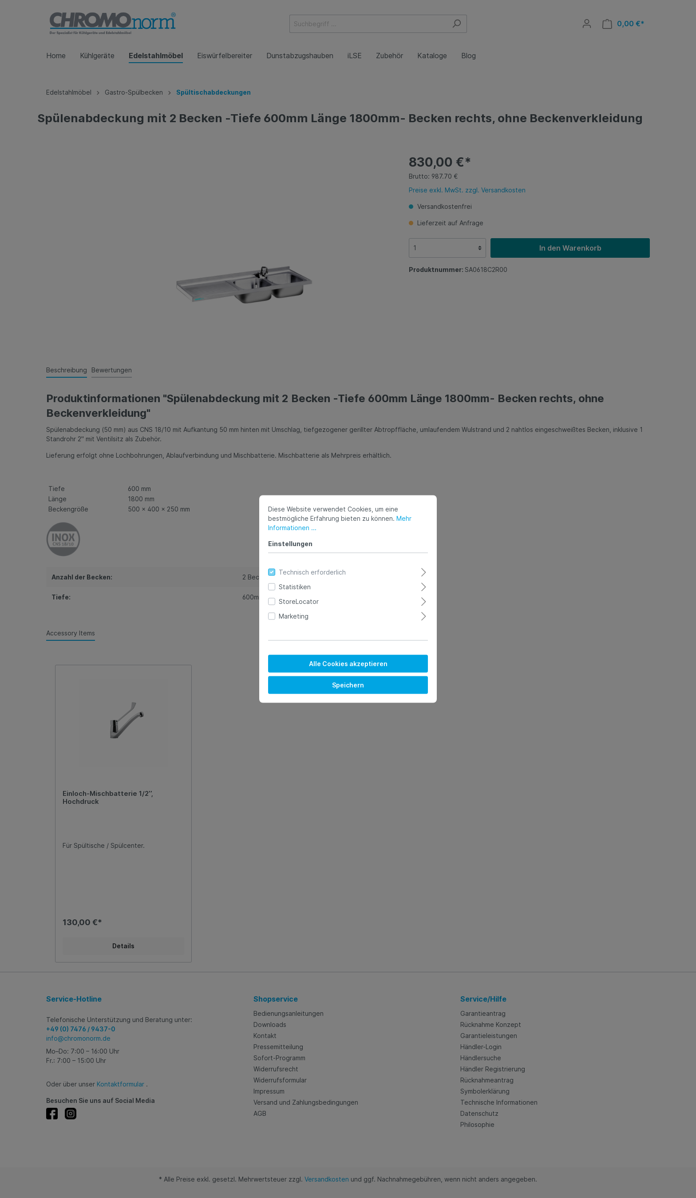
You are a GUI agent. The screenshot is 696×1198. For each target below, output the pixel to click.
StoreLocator (299, 601)
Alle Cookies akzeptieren (348, 663)
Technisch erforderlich (312, 572)
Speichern (348, 685)
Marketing (293, 616)
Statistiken (295, 587)
